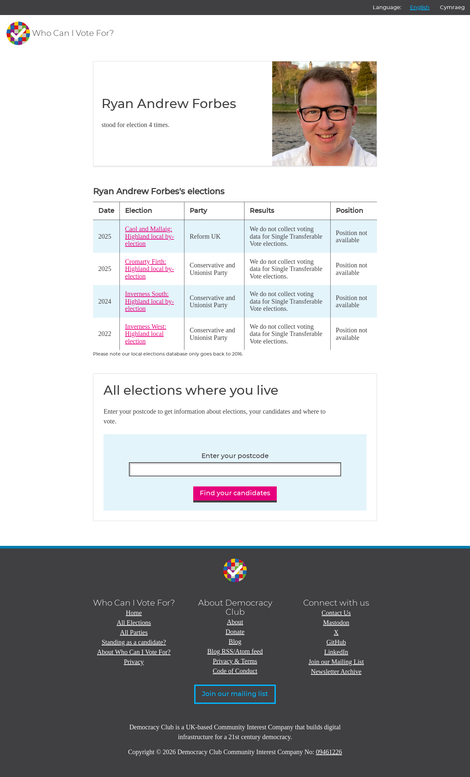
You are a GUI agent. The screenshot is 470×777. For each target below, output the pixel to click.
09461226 (329, 751)
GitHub (336, 642)
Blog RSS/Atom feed (235, 651)
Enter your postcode (235, 456)
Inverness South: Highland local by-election (149, 301)
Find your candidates (235, 493)
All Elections (134, 622)
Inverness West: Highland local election (145, 334)
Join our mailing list (235, 694)
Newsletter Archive (336, 671)
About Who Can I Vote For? (134, 652)
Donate (235, 631)
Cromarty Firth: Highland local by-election (149, 269)
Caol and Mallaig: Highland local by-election (149, 236)
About (235, 622)
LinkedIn (336, 652)
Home (134, 612)
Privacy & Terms (235, 661)
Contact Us (336, 612)
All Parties (134, 632)
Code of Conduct (235, 670)
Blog (235, 641)
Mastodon (336, 622)
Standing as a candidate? (134, 642)
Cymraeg (452, 7)
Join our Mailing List (336, 661)
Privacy (134, 661)
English (420, 7)
